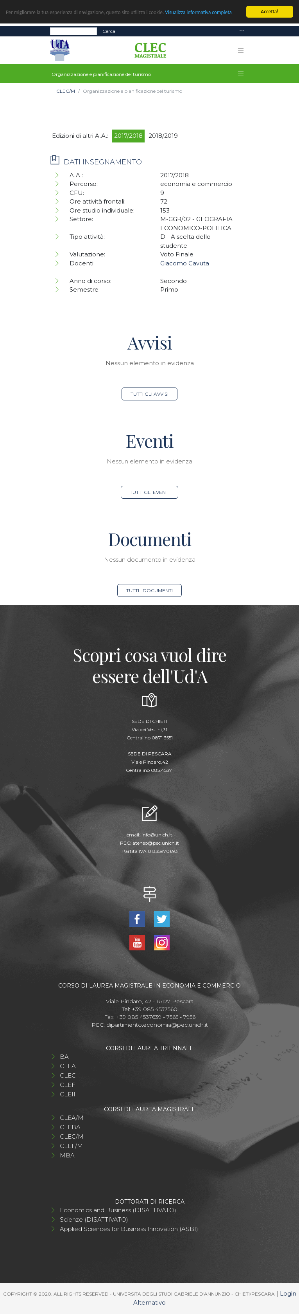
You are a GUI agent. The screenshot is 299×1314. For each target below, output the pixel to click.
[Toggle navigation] (242, 31)
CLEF (67, 1085)
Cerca (108, 31)
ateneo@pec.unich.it (155, 843)
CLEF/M (71, 1146)
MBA (67, 1155)
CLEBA (70, 1127)
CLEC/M (65, 91)
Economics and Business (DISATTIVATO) (118, 1210)
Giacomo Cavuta (184, 263)
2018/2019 (163, 135)
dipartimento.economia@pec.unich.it (157, 1024)
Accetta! (269, 11)
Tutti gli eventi (150, 492)
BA (64, 1056)
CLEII (67, 1094)
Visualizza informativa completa (202, 12)
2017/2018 (128, 135)
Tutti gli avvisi (149, 394)
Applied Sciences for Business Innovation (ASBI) (129, 1229)
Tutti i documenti (149, 590)
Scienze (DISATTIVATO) (94, 1219)
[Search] (73, 31)
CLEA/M (72, 1117)
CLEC (68, 1075)
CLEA (68, 1066)
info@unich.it (156, 835)
